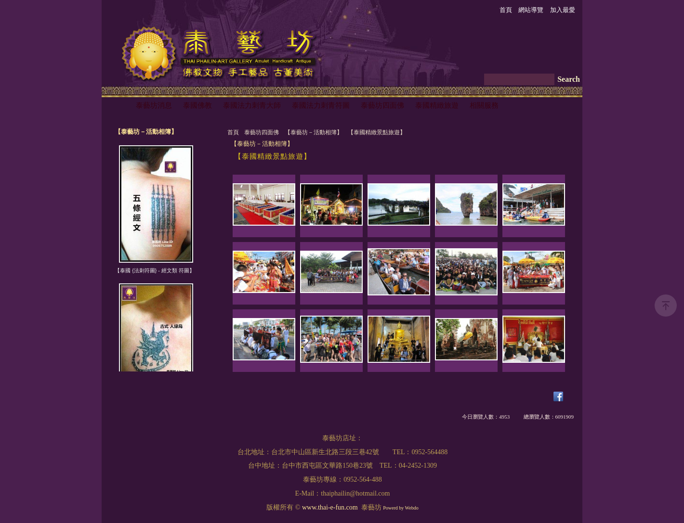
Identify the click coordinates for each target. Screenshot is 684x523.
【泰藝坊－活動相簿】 (313, 132)
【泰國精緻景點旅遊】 (377, 132)
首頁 (233, 132)
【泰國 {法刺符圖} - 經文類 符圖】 (154, 270)
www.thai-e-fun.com (330, 507)
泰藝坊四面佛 (261, 132)
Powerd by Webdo (400, 507)
